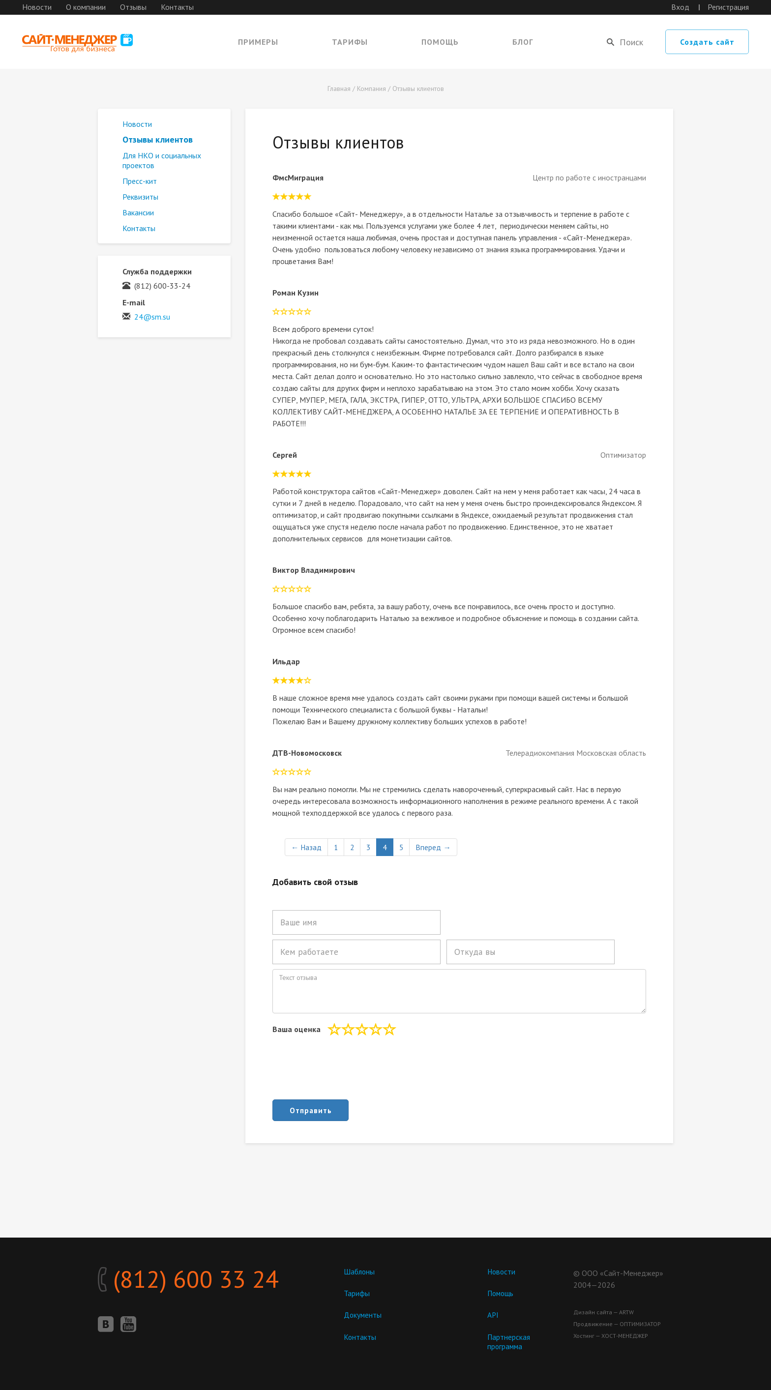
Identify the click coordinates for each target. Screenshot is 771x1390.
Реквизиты (140, 197)
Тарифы (350, 42)
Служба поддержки (157, 271)
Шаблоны (360, 1271)
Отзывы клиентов (418, 88)
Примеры (258, 42)
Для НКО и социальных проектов (161, 160)
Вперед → (436, 847)
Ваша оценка (296, 1029)
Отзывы (133, 7)
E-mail (133, 302)
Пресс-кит (139, 181)
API (493, 1315)
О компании (86, 7)
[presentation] (347, 1070)
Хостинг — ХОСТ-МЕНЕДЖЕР (610, 1335)
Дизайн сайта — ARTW (603, 1312)
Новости (37, 7)
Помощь (440, 42)
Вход (680, 7)
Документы (363, 1315)
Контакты (177, 7)
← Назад (307, 847)
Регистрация (728, 7)
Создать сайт (707, 42)
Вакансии (138, 212)
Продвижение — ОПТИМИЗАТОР (617, 1324)
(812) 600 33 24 (201, 1281)
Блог (522, 42)
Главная (339, 88)
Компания (371, 88)
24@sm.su (152, 317)
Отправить (310, 1110)
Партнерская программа (509, 1341)
